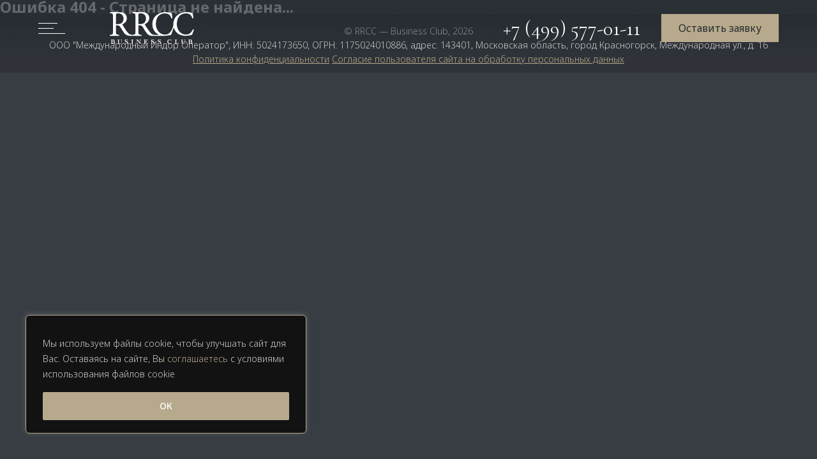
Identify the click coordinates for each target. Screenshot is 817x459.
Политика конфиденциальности (261, 59)
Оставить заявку (719, 28)
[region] (166, 374)
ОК (166, 406)
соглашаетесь (197, 359)
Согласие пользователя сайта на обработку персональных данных (478, 59)
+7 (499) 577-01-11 (571, 28)
